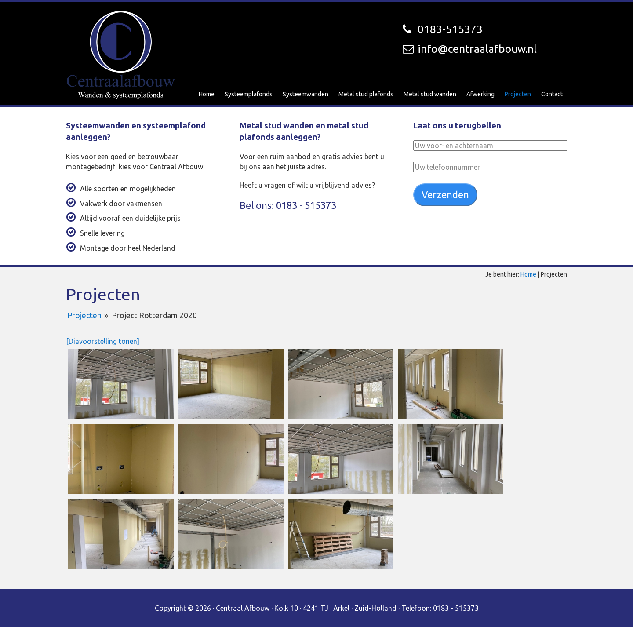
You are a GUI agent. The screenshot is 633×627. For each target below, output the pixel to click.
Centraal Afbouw (121, 55)
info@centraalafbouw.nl (477, 49)
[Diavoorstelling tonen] (102, 341)
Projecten (84, 315)
